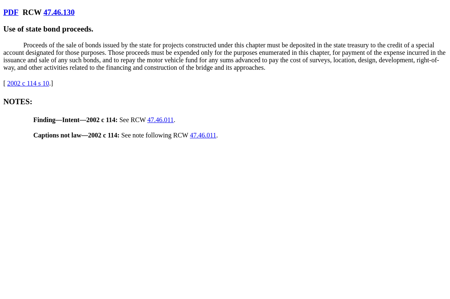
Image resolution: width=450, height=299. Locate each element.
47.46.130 (59, 12)
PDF (10, 12)
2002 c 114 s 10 (28, 83)
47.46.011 (160, 119)
